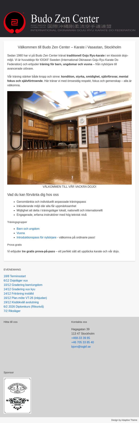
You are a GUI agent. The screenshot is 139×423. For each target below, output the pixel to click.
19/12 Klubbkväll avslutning (21, 302)
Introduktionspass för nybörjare (36, 237)
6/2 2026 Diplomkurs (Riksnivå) (24, 306)
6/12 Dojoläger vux (16, 280)
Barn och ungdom (28, 228)
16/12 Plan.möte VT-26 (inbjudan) (25, 297)
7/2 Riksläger (12, 310)
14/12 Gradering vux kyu (19, 289)
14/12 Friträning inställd (19, 293)
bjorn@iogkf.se (81, 346)
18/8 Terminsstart (15, 276)
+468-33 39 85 (80, 337)
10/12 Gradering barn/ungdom (23, 284)
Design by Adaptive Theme (124, 420)
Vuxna (21, 233)
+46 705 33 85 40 (82, 342)
